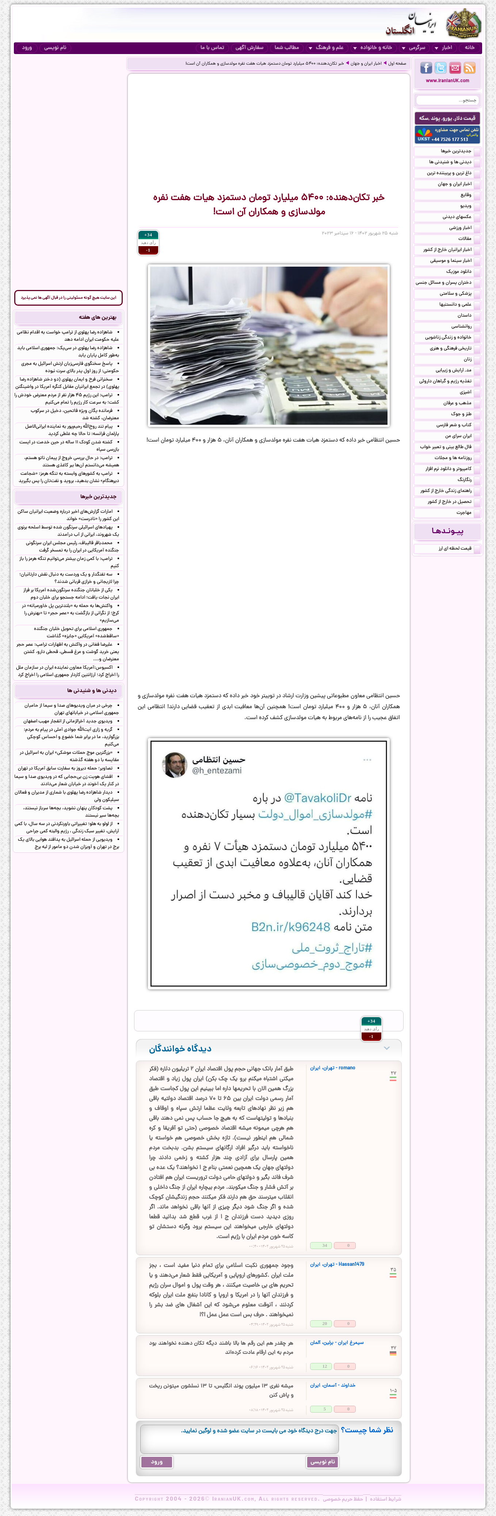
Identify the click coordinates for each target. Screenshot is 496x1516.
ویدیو (470, 207)
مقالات (469, 240)
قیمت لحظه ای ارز (459, 549)
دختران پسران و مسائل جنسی (448, 283)
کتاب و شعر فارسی (458, 426)
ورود (27, 48)
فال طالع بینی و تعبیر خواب (450, 448)
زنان (472, 360)
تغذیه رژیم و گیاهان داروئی (449, 382)
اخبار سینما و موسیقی (455, 261)
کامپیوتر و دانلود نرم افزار (453, 470)
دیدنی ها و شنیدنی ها (454, 163)
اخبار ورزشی (464, 229)
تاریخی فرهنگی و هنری (455, 349)
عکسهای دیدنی (461, 218)
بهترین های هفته (98, 317)
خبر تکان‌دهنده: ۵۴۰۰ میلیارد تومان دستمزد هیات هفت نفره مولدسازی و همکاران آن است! (265, 64)
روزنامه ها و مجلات (457, 459)
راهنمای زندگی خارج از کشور (450, 492)
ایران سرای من (462, 437)
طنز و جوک (465, 415)
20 (325, 1323)
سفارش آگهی (249, 48)
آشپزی (470, 393)
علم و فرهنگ (326, 48)
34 (325, 1245)
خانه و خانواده (372, 48)
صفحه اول (397, 64)
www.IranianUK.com (447, 81)
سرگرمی (413, 48)
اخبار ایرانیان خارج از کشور (451, 251)
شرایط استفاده (385, 1500)
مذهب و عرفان (461, 404)
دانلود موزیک (463, 272)
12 (325, 1366)
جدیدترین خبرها (460, 152)
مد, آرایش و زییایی (458, 371)
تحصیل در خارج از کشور (454, 503)
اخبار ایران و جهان (366, 64)
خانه (470, 48)
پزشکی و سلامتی (460, 294)
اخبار (443, 48)
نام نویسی (55, 48)
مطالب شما (287, 48)
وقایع (470, 196)
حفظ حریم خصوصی (343, 1500)
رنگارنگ (469, 481)
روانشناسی (465, 327)
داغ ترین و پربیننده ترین (453, 174)
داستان (469, 316)
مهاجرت (468, 513)
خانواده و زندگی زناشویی (452, 338)
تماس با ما (212, 48)
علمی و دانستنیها (459, 305)
